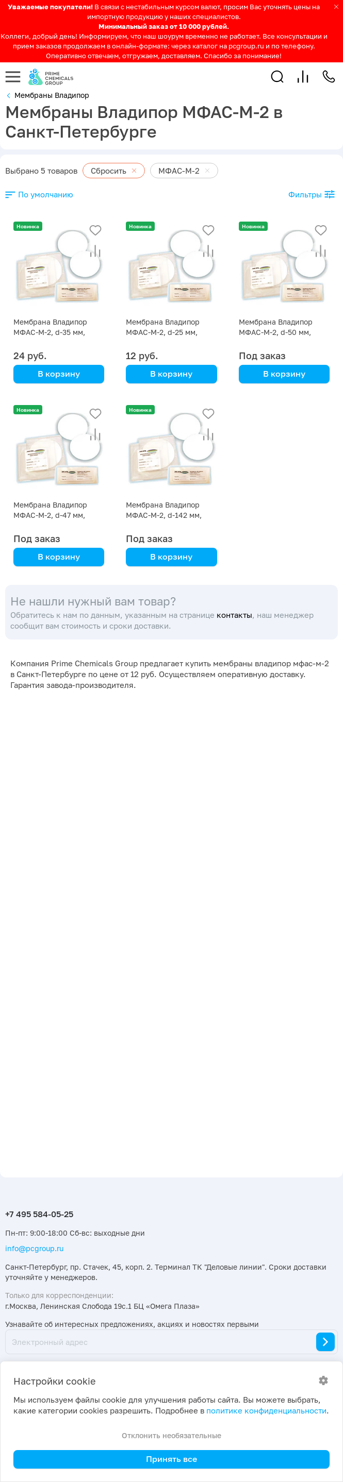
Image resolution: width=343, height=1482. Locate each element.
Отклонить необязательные (171, 1435)
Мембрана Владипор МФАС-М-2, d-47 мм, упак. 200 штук (50, 515)
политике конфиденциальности (266, 1410)
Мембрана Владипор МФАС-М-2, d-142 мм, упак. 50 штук (164, 515)
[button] (277, 77)
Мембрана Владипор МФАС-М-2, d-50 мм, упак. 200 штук (276, 332)
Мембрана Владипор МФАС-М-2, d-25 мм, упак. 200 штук (163, 332)
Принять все (171, 1459)
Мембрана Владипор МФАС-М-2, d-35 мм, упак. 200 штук (50, 332)
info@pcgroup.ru (34, 1248)
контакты (234, 615)
